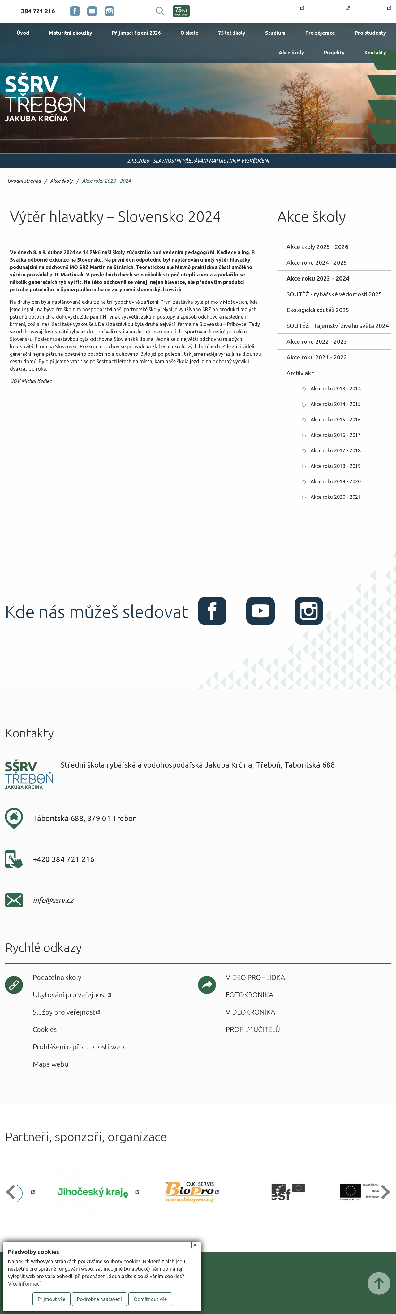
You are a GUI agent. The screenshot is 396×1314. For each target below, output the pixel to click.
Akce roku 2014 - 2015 (336, 404)
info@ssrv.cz (53, 900)
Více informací (24, 1283)
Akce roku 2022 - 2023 (316, 341)
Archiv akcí (301, 373)
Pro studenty (370, 33)
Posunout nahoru (379, 1283)
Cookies (45, 1029)
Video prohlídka (255, 977)
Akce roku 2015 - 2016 (336, 419)
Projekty (334, 52)
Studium (275, 33)
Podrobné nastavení (99, 1299)
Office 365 (374, 11)
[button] (13, 1192)
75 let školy (231, 33)
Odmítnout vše (150, 1299)
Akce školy (291, 52)
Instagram (109, 11)
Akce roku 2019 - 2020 (336, 481)
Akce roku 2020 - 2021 (336, 497)
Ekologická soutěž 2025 (317, 310)
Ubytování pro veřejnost (70, 995)
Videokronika (250, 1012)
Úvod (23, 33)
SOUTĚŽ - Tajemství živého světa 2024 (337, 325)
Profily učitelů (253, 1029)
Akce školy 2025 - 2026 (317, 246)
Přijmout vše (51, 1299)
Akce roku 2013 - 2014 (336, 388)
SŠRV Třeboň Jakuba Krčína (38, 123)
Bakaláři (331, 11)
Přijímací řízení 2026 (136, 33)
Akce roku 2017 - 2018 (336, 450)
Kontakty (375, 52)
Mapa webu (50, 1064)
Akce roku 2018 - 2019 (336, 466)
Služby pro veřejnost (64, 1012)
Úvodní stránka (24, 181)
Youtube (92, 11)
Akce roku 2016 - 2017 (336, 435)
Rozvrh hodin (281, 11)
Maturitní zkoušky (70, 33)
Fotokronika (249, 995)
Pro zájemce (320, 33)
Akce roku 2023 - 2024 (106, 181)
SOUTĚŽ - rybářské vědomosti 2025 (334, 294)
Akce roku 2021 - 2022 (316, 357)
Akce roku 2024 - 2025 (316, 262)
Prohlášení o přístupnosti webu (80, 1047)
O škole (189, 33)
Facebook (75, 11)
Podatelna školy (57, 977)
